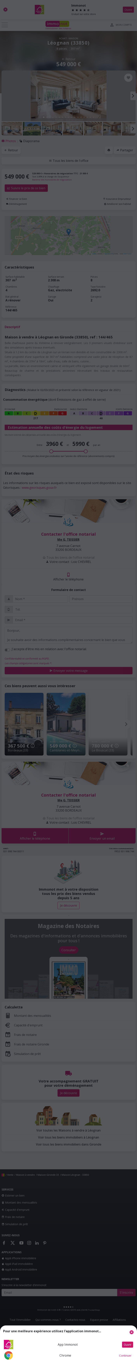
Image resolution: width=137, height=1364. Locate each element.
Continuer (125, 1355)
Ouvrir (127, 1344)
